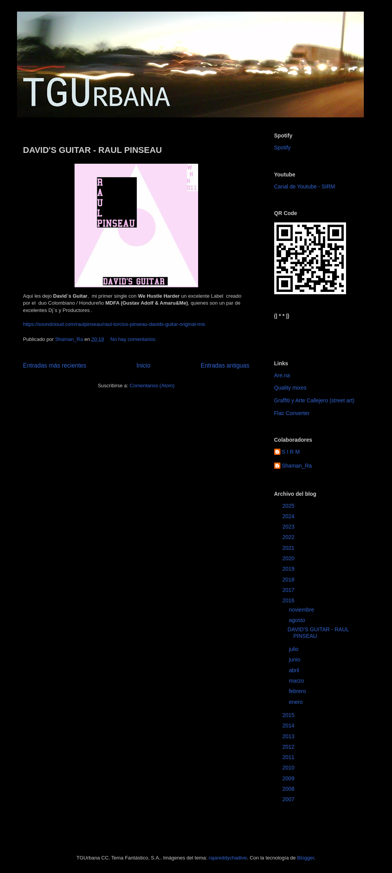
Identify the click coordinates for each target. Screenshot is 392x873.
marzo (297, 681)
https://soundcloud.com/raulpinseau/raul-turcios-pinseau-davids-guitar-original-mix (114, 324)
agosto (298, 620)
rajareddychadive (228, 858)
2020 (289, 558)
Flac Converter (292, 413)
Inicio (143, 365)
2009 (289, 778)
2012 (289, 747)
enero (296, 702)
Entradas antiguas (225, 365)
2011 (289, 757)
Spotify (282, 147)
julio (294, 649)
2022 (289, 537)
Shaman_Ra (297, 466)
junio (295, 659)
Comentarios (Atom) (152, 385)
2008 (289, 789)
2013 (289, 736)
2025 (289, 506)
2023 (289, 527)
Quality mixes (290, 388)
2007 (289, 799)
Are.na (282, 375)
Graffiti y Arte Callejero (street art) (314, 400)
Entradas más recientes (55, 365)
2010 (289, 768)
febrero (298, 691)
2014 (289, 725)
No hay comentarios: (134, 339)
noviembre (302, 610)
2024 (289, 516)
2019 (289, 569)
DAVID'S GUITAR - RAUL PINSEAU (92, 150)
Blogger (305, 858)
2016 (289, 600)
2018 (289, 579)
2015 (289, 715)
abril (294, 670)
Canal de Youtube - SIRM (304, 186)
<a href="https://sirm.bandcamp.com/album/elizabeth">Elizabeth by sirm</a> (312, 333)
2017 (289, 590)
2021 (289, 548)
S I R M (291, 452)
